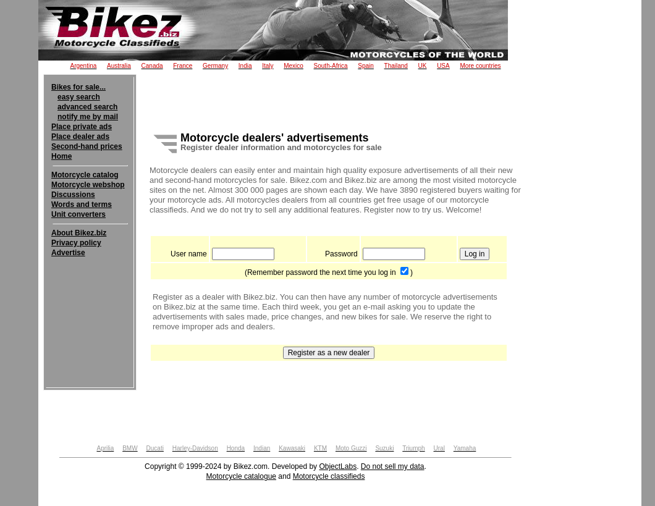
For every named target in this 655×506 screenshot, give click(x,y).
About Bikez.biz (78, 233)
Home (61, 156)
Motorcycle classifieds (329, 476)
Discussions (73, 194)
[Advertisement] (90, 295)
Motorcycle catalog (85, 175)
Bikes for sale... (78, 87)
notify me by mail (87, 116)
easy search (78, 97)
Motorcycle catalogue (241, 476)
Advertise (68, 252)
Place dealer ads (80, 136)
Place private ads (81, 126)
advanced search (87, 107)
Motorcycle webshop (88, 184)
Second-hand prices (86, 146)
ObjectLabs (338, 466)
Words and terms (81, 204)
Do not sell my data (393, 466)
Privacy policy (76, 242)
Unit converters (78, 214)
